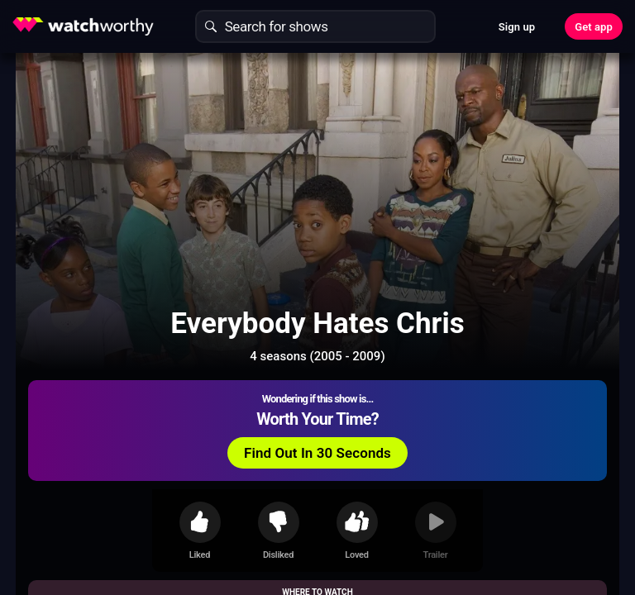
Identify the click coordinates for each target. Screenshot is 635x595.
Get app (594, 27)
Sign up (517, 27)
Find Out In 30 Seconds (317, 453)
